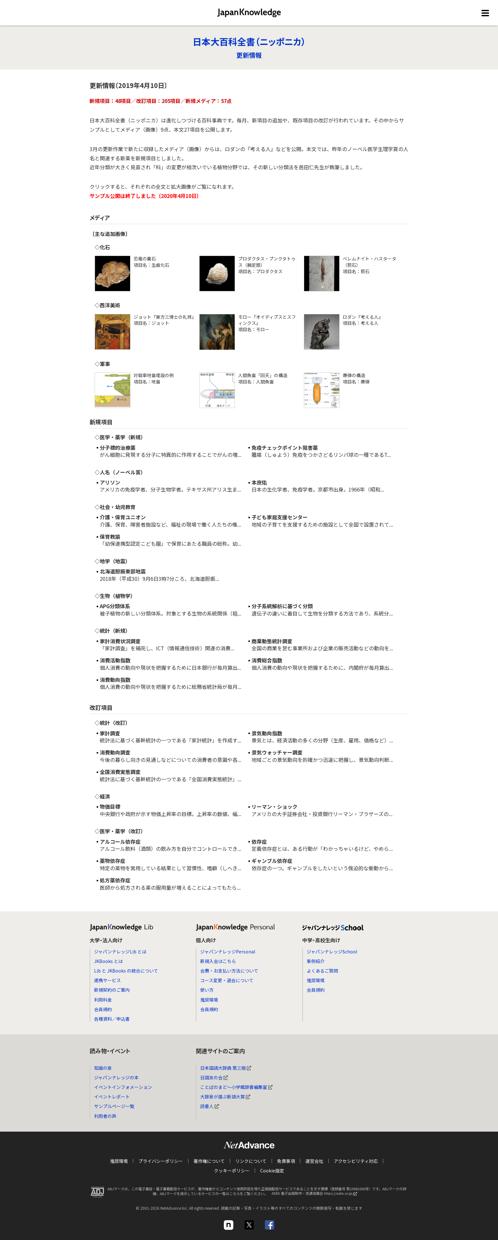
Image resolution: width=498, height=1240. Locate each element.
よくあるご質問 (322, 970)
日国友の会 (214, 1077)
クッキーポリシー (232, 1170)
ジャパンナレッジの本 (116, 1077)
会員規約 (103, 1009)
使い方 (207, 990)
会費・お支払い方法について (229, 970)
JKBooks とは (108, 961)
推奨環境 (209, 999)
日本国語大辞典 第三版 (225, 1068)
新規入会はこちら (218, 961)
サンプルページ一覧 (114, 1106)
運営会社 (314, 1161)
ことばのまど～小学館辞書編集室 (236, 1087)
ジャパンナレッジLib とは (120, 951)
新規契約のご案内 (112, 990)
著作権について (209, 1161)
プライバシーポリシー (160, 1161)
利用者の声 (105, 1116)
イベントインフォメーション (123, 1087)
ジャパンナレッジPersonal (227, 951)
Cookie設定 (272, 1170)
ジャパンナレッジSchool (332, 951)
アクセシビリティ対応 (356, 1161)
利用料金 (103, 999)
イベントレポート (112, 1096)
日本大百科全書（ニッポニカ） (249, 41)
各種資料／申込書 (112, 1019)
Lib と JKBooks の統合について (126, 970)
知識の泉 (103, 1068)
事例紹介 (316, 961)
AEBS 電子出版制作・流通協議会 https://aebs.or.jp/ (316, 1195)
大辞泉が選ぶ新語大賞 (225, 1096)
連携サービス (107, 980)
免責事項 (286, 1161)
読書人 (209, 1106)
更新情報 (249, 55)
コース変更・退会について (226, 980)
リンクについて (251, 1161)
